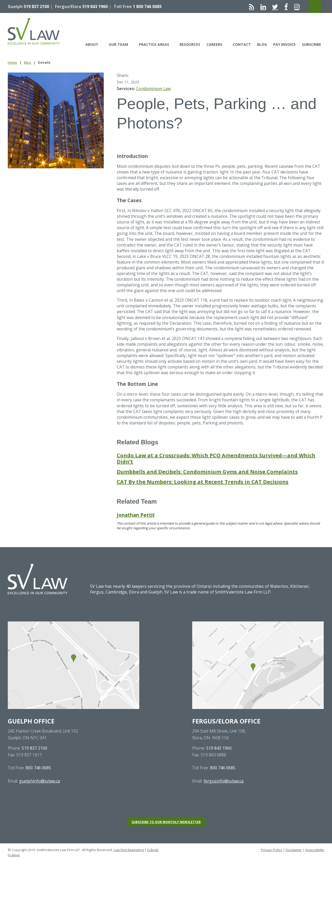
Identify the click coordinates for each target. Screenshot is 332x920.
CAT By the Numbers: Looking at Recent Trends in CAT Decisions (202, 496)
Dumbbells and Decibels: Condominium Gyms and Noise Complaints (207, 486)
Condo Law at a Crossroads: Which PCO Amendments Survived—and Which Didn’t (216, 473)
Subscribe (311, 44)
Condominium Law (154, 88)
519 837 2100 (36, 6)
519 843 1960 (95, 6)
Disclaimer (294, 864)
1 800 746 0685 (147, 6)
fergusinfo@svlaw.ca (224, 796)
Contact (242, 44)
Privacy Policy (271, 864)
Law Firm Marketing (129, 864)
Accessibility (314, 864)
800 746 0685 (38, 783)
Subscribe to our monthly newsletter (166, 837)
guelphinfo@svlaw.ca (39, 796)
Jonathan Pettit (136, 529)
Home (12, 62)
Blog (262, 44)
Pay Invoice (284, 44)
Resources (189, 44)
